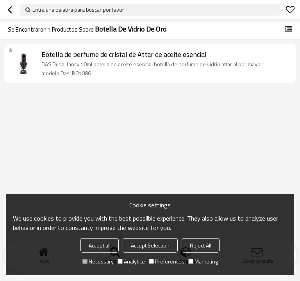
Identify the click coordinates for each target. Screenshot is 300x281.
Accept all (100, 245)
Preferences (166, 261)
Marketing (203, 261)
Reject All (200, 245)
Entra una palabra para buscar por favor (78, 9)
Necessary (98, 261)
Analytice (131, 261)
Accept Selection (150, 245)
